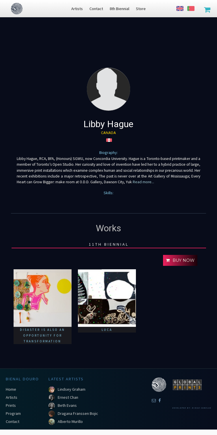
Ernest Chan (68, 397)
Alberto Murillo (70, 421)
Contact (12, 421)
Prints (11, 405)
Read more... (143, 182)
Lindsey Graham (71, 389)
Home (11, 389)
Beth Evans (67, 405)
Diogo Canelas (201, 408)
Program (13, 413)
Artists (11, 397)
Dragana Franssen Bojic (78, 413)
